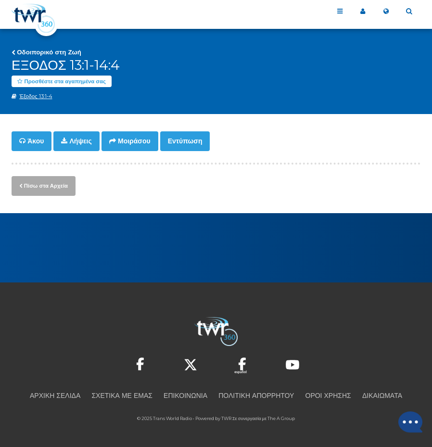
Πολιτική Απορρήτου (256, 395)
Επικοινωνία (185, 395)
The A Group (281, 418)
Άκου (35, 141)
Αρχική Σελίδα (55, 395)
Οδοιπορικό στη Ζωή (49, 52)
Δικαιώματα (382, 395)
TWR (226, 418)
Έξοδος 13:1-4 (35, 96)
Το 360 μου (362, 11)
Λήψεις (81, 141)
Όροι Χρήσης (328, 395)
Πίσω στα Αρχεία (45, 185)
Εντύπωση (185, 141)
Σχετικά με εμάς (121, 395)
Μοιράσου (134, 141)
